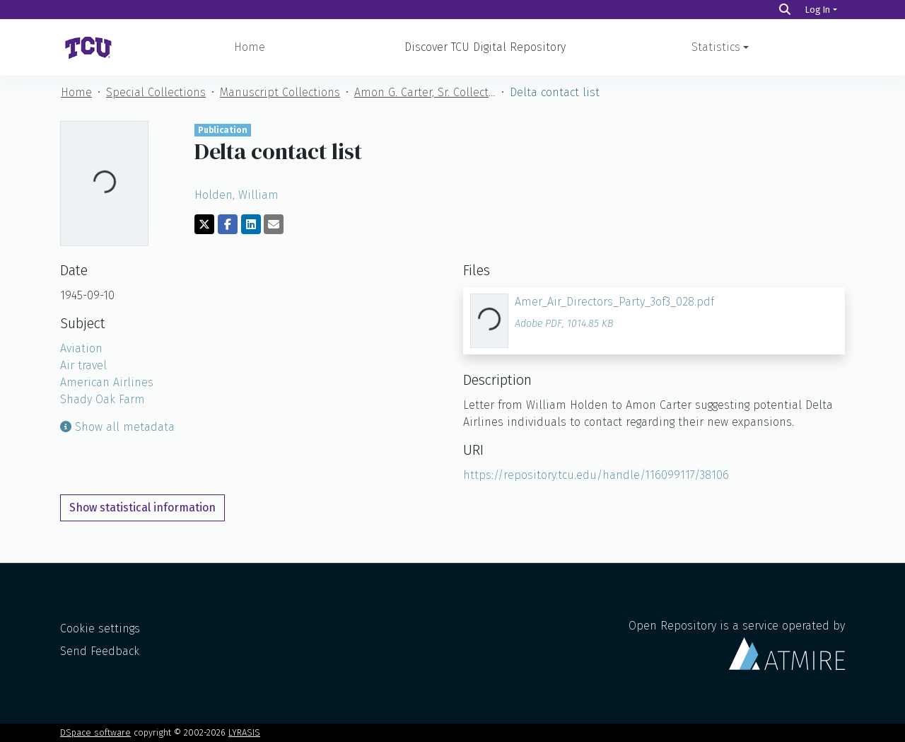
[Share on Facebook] (228, 224)
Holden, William (236, 195)
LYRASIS (244, 732)
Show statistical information (142, 507)
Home (249, 47)
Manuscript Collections (280, 92)
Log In (817, 9)
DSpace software (95, 732)
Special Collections (156, 92)
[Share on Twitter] (204, 224)
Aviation (81, 348)
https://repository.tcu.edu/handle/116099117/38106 (596, 475)
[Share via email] (274, 224)
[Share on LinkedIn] (251, 224)
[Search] (785, 9)
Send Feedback (99, 651)
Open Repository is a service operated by (737, 644)
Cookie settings (100, 628)
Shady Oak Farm (102, 399)
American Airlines (106, 382)
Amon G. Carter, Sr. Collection (425, 92)
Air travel (83, 365)
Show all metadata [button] (117, 427)
